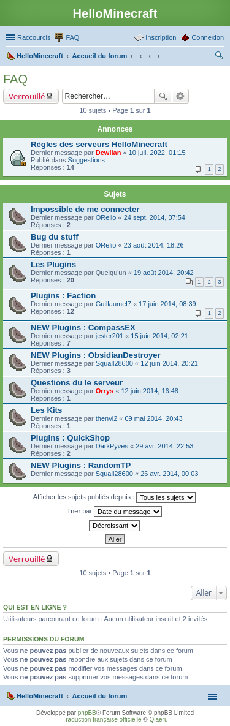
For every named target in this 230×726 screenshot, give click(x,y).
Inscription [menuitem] (160, 37)
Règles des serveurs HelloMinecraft (99, 144)
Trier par (114, 511)
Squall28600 (114, 363)
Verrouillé (27, 96)
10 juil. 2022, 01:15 (157, 152)
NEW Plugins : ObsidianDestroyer (96, 355)
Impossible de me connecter (85, 209)
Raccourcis (33, 37)
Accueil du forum (99, 696)
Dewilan (108, 152)
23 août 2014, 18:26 (154, 245)
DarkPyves (112, 446)
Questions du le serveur (77, 382)
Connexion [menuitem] (207, 37)
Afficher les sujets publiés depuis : (114, 497)
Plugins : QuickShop (70, 437)
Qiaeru (158, 719)
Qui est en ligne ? (35, 607)
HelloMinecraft (40, 696)
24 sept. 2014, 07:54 (154, 217)
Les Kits (46, 410)
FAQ (15, 79)
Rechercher (163, 96)
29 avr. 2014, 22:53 (164, 446)
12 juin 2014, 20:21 (169, 363)
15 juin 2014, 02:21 (159, 335)
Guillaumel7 (113, 304)
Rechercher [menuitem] (219, 57)
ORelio (106, 217)
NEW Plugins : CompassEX (83, 327)
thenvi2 (106, 418)
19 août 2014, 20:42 (164, 272)
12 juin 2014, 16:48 (149, 391)
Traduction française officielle (102, 719)
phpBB (87, 712)
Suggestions (86, 160)
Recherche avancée (180, 96)
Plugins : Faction (63, 295)
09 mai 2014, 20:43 (154, 418)
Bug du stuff (55, 236)
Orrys (104, 391)
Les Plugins (53, 264)
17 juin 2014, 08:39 (167, 304)
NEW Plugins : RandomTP (81, 465)
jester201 (109, 335)
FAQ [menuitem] (72, 37)
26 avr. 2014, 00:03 (169, 473)
